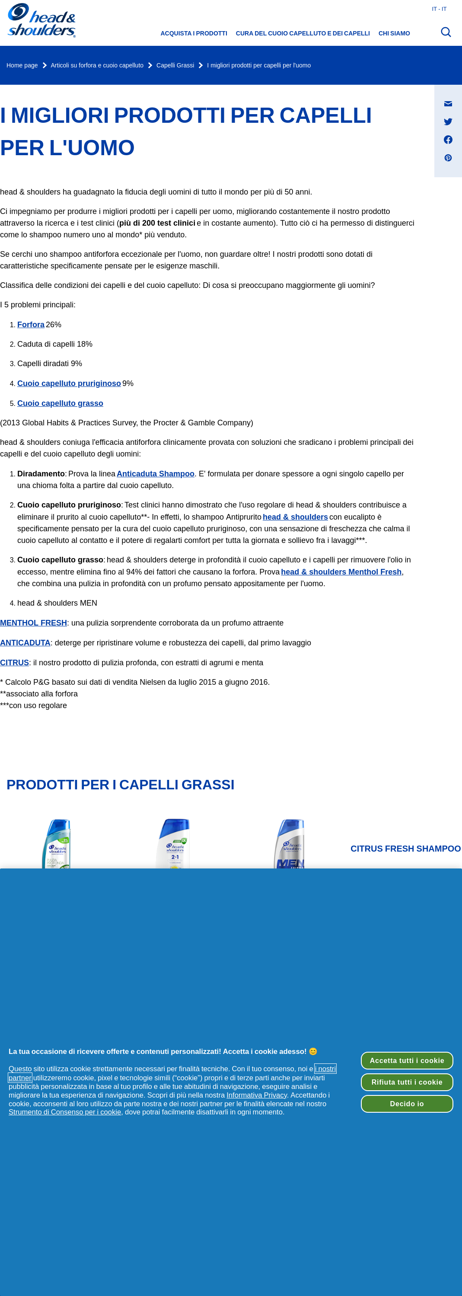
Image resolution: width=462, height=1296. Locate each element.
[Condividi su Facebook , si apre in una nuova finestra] (448, 140)
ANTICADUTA (25, 643)
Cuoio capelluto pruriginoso (69, 383)
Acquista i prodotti (194, 33)
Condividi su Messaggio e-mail (452, 95)
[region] (231, 1082)
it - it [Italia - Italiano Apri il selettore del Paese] (439, 8)
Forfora (31, 324)
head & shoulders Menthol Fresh (341, 572)
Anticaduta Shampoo (155, 474)
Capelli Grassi (175, 65)
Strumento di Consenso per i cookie (65, 1112)
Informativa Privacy (256, 1095)
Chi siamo (394, 33)
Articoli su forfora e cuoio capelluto (97, 65)
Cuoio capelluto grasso (60, 403)
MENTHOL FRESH (33, 623)
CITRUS (14, 662)
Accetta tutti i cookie (407, 1060)
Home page (22, 65)
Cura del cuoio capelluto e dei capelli (303, 33)
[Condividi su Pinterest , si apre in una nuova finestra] (448, 158)
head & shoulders (295, 517)
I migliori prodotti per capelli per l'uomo (259, 65)
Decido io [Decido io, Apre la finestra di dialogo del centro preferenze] (407, 1103)
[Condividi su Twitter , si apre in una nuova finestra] (448, 121)
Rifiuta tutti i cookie (407, 1082)
